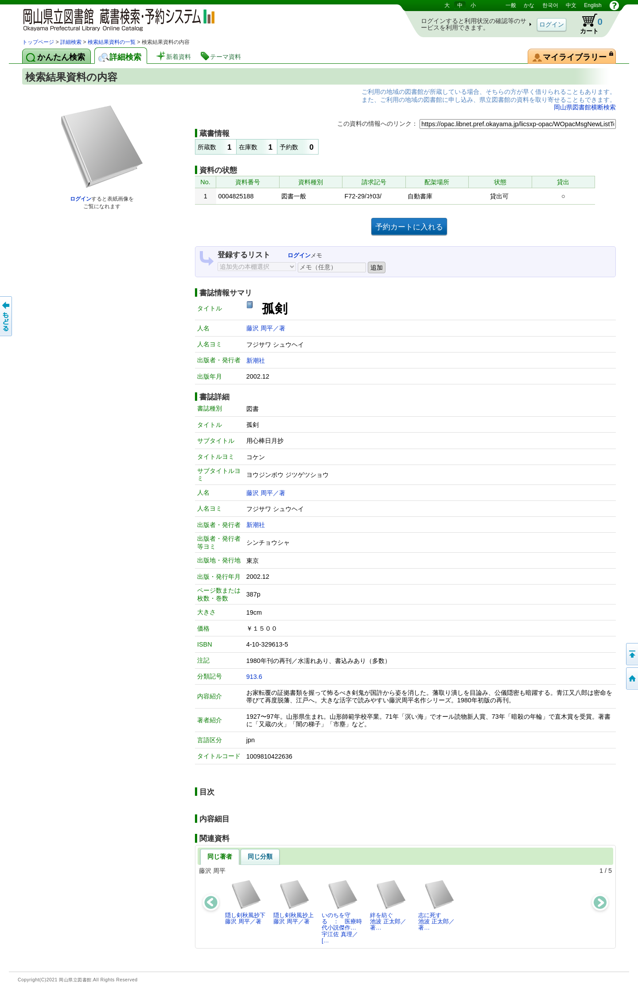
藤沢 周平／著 (265, 328)
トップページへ (631, 678)
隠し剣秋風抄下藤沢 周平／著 (245, 902)
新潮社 (255, 360)
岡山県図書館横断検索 (585, 107)
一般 (511, 5)
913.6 (254, 676)
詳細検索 (71, 42)
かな (529, 5)
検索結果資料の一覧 (112, 42)
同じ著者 (219, 856)
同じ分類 (260, 856)
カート (587, 24)
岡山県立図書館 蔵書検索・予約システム (115, 19)
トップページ (38, 42)
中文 (571, 5)
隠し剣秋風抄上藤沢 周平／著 (293, 902)
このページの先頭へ (631, 654)
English (592, 5)
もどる (6, 316)
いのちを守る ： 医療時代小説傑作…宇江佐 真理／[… (342, 911)
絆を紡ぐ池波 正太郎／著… (388, 905)
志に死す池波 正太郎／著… (436, 905)
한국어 (550, 5)
